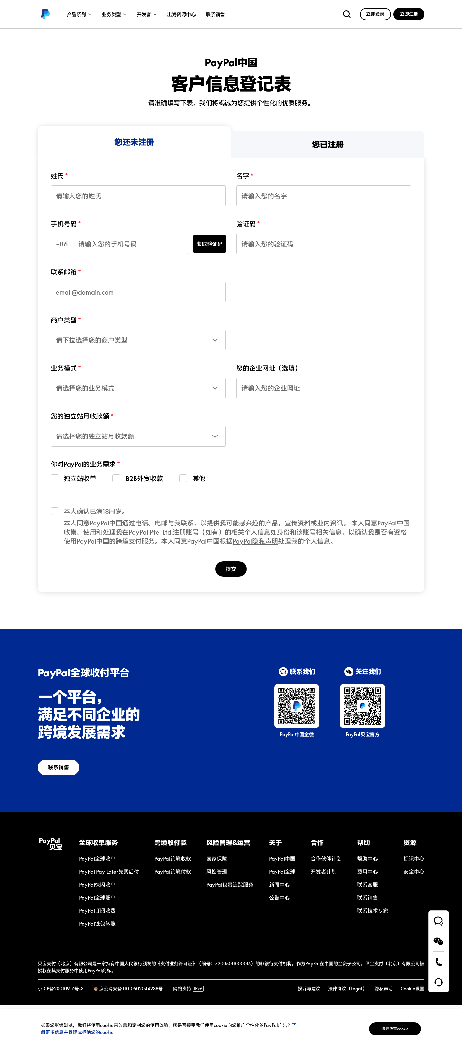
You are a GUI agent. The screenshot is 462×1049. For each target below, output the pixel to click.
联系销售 (63, 769)
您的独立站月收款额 (80, 416)
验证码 (246, 224)
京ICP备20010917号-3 (60, 992)
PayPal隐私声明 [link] (255, 541)
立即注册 (409, 14)
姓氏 (57, 176)
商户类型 (64, 320)
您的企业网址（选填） (268, 368)
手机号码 (64, 224)
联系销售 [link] (215, 14)
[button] (109, 846)
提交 (231, 569)
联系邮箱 (64, 272)
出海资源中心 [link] (181, 14)
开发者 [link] (147, 14)
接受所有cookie (388, 1028)
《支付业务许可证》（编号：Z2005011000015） (205, 967)
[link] (45, 14)
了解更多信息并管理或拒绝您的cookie (87, 1032)
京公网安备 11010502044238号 (131, 992)
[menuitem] (134, 142)
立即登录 (375, 14)
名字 (242, 176)
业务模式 (64, 368)
